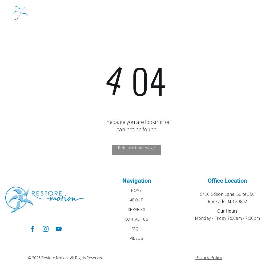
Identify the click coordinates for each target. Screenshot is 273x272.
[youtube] (58, 230)
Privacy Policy (208, 257)
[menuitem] (136, 190)
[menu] (261, 12)
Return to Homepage (136, 147)
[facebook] (32, 230)
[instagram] (45, 230)
